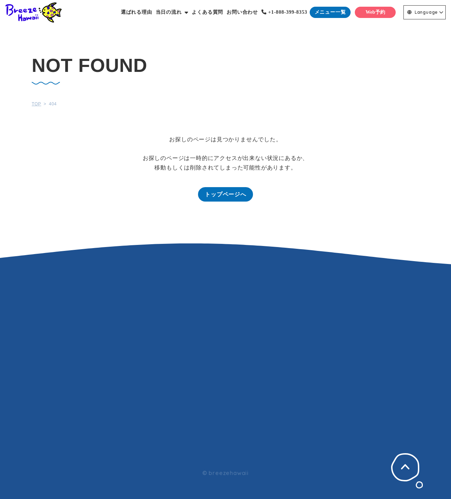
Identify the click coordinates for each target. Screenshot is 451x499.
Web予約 (375, 12)
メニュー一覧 (330, 12)
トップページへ (225, 194)
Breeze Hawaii (33, 12)
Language (422, 12)
